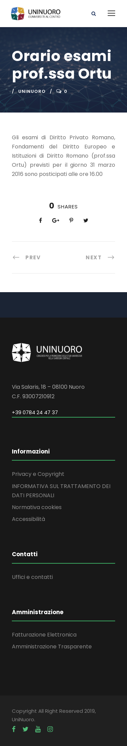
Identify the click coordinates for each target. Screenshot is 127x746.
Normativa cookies (37, 507)
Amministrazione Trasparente (52, 646)
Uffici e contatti (32, 577)
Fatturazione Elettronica (44, 635)
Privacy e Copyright (38, 474)
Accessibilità (28, 519)
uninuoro (32, 91)
